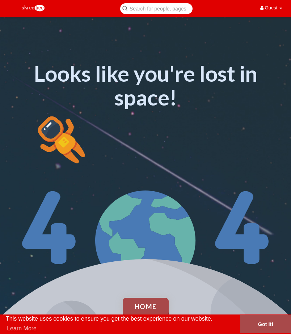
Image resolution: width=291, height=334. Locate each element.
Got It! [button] (265, 324)
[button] (156, 8)
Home (146, 307)
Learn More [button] (22, 328)
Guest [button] (271, 7)
